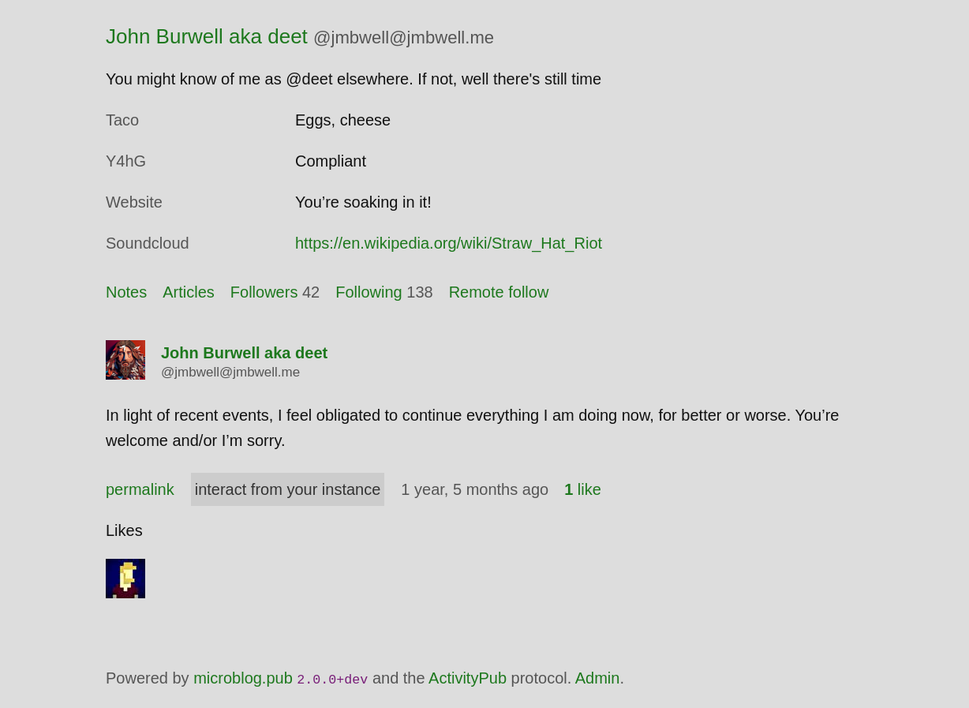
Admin (597, 678)
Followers (264, 292)
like (582, 489)
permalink (140, 489)
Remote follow (499, 292)
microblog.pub (243, 678)
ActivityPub (467, 678)
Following (368, 292)
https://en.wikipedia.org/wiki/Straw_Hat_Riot (448, 243)
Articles (189, 292)
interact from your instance (288, 489)
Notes (126, 292)
